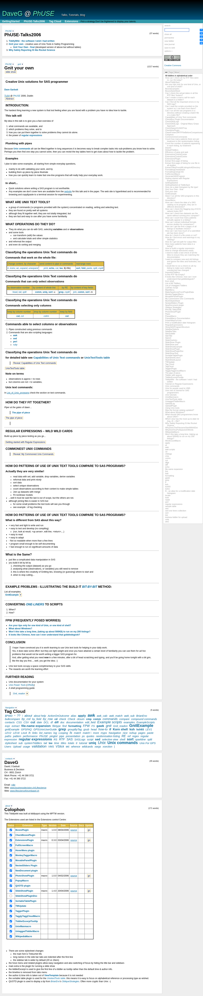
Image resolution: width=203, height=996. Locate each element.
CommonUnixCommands (176, 137)
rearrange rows (84, 264)
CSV (26, 722)
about (28, 715)
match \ (87, 732)
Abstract (10, 98)
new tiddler (169, 41)
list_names (45, 732)
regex (135, 736)
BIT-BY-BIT (89, 586)
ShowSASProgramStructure (177, 327)
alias (73, 715)
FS (93, 726)
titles (63, 743)
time (56, 743)
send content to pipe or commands (57, 264)
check (62, 719)
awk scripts (170, 449)
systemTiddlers (33, 743)
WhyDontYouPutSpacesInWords (179, 430)
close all (168, 34)
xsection (107, 746)
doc (62, 722)
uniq (167, 519)
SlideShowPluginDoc (174, 351)
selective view (110, 739)
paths (8, 736)
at (166, 445)
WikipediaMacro (172, 432)
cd (166, 452)
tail (20, 292)
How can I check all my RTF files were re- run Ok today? (181, 79)
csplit (100, 268)
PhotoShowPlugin (173, 312)
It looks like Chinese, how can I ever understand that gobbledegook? (180, 278)
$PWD (9, 715)
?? (18, 715)
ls (71, 733)
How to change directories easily (179, 250)
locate (167, 495)
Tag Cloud (55, 21)
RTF (62, 739)
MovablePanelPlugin (174, 296)
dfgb (167, 462)
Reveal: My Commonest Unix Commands (33, 454)
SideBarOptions (172, 329)
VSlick (60, 746)
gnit (19, 64)
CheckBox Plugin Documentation (179, 119)
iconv (12, 268)
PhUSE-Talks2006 (34, 21)
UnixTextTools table (173, 399)
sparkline (140, 739)
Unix (102, 742)
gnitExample (12, 729)
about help (40, 715)
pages (141, 732)
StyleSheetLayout (173, 360)
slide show (11, 72)
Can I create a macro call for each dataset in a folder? (180, 98)
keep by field (67, 311)
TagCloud (169, 366)
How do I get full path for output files (180, 242)
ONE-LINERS (35, 604)
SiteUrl (168, 338)
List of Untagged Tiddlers (176, 285)
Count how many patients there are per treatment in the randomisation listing (182, 140)
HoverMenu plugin (25, 850)
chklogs (168, 454)
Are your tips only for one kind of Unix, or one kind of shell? (40, 625)
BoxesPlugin (22, 830)
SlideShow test (171, 344)
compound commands (144, 719)
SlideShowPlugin (172, 349)
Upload (17, 746)
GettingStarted (11, 21)
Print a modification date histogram (180, 323)
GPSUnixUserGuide (45, 729)
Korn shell (169, 281)
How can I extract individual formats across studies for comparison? (180, 223)
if (165, 482)
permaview (169, 38)
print (46, 268)
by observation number (19, 287)
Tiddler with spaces (173, 375)
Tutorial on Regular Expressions (179, 384)
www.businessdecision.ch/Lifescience (28, 787)
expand (23, 268)
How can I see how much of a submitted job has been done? (182, 232)
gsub (86, 729)
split (95, 268)
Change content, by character (22, 264)
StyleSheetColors (172, 358)
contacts (10, 722)
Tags (171, 72)
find (64, 726)
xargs (98, 746)
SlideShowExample (173, 347)
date (39, 722)
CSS (19, 722)
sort (166, 513)
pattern (17, 736)
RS (55, 739)
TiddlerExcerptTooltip (174, 377)
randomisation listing (108, 736)
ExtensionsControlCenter (176, 154)
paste (89, 268)
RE (124, 736)
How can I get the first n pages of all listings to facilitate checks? (180, 227)
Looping (63, 732)
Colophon (169, 135)
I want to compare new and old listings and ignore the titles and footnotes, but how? (182, 261)
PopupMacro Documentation (177, 318)
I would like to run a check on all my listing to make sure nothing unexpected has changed (180, 268)
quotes (90, 736)
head (15, 292)
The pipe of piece (172, 373)
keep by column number (20, 311)
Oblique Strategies (173, 307)
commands (110, 719)
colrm (46, 316)
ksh (166, 484)
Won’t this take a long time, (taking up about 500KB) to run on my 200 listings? (181, 436)
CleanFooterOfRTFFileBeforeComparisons (183, 132)
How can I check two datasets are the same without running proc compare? (182, 214)
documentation (74, 722)
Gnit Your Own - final (174, 189)
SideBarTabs (170, 331)
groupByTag (75, 729)
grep (167, 480)
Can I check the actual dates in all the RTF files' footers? (181, 94)
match (77, 732)
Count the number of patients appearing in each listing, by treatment (182, 144)
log (55, 732)
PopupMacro (170, 316)
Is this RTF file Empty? (175, 274)
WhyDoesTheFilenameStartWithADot (181, 427)
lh (30, 732)
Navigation (10, 708)
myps (104, 732)
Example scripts (109, 722)
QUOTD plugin (23, 886)
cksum (80, 719)
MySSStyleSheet (172, 301)
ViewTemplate (51, 975)
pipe (61, 736)
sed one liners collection (175, 511)
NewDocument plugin (174, 305)
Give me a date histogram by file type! (181, 187)
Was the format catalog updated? (179, 410)
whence (75, 746)
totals (71, 743)
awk (167, 447)
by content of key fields (83, 287)
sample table (170, 506)
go (89, 830)
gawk (167, 478)
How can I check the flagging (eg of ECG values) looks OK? (183, 210)
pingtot (53, 736)
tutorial (83, 743)
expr (7, 726)
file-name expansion (174, 469)
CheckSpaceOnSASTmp (176, 128)
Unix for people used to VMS (177, 388)
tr (8, 268)
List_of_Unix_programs (18, 393)
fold (166, 473)
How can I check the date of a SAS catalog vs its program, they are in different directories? (180, 204)
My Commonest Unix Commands (179, 299)
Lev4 (24, 732)
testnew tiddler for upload (176, 517)
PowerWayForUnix (173, 320)
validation (39, 746)
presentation (73, 736)
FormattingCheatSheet (175, 170)
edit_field (90, 722)
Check (71, 719)
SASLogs (79, 739)
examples (129, 722)
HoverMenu (170, 200)
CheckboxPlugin (172, 130)
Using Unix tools (172, 408)
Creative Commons (172, 65)
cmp (167, 456)
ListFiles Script (171, 288)
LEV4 (16, 732)
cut (166, 460)
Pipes (167, 314)
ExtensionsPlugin (172, 159)
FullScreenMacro (172, 174)
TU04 (7, 96)
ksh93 (167, 487)
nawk (167, 500)
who (167, 521)
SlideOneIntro (171, 340)
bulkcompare (12, 719)
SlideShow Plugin (172, 342)
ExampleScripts (146, 722)
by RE (66, 287)
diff (166, 465)
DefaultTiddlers (171, 150)
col (22, 316)
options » (168, 51)
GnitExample (170, 194)
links (35, 732)
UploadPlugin (171, 406)
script (90, 739)
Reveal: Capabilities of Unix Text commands (34, 363)
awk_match (116, 715)
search (167, 25)
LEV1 (149, 729)
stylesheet (11, 743)
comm (167, 458)
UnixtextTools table (56, 978)
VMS (51, 746)
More (177, 72)
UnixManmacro (171, 397)
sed (166, 508)
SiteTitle (168, 336)
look (167, 497)
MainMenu (169, 290)
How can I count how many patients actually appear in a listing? (180, 219)
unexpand (33, 268)
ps (83, 736)
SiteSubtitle (170, 333)
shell (122, 739)
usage (26, 746)
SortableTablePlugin (174, 355)
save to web (169, 48)
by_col (26, 719)
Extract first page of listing (176, 161)
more (96, 732)
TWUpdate (170, 362)
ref (129, 736)
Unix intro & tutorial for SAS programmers (177, 391)
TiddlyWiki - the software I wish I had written (32, 41)
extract (15, 726)
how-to (102, 729)
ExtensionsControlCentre (176, 156)
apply (167, 443)
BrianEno (141, 715)
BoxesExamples (172, 89)
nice (125, 732)
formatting (169, 476)
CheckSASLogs (172, 121)
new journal (169, 44)
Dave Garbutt (11, 89)
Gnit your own (171, 191)
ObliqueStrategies (70, 981)
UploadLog (170, 403)
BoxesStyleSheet (172, 91)
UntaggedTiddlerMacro (175, 401)
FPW (86, 726)
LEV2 (8, 732)
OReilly (30, 685)
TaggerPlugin (171, 368)
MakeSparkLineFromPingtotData (179, 292)
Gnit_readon (19, 693)
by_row (48, 719)
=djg (13, 785)
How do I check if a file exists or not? (181, 235)
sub (20, 743)
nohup (133, 732)
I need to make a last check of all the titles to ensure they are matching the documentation (182, 255)
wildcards (87, 746)
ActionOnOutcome (58, 715)
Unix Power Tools (17, 685)
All (166, 72)
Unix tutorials (170, 395)
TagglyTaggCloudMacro (175, 371)
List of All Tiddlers (172, 283)
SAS (70, 739)
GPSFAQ (26, 729)
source (73, 830)
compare (124, 719)
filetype (56, 726)
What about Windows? (175, 412)
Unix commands (172, 386)
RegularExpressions (174, 325)
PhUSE (43, 13)
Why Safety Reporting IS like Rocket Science (32, 50)
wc (17, 268)
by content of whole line (45, 287)
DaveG (12, 13)
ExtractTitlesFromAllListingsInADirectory (182, 167)
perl (166, 502)
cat (56, 268)
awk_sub (129, 715)
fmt (166, 471)
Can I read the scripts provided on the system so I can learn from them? (181, 107)
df (52, 722)
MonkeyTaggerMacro (174, 294)
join (75, 292)
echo (167, 467)
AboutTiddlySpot (172, 82)
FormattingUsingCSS (174, 172)
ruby (15, 344)
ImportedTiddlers (172, 272)
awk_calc (102, 715)
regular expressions (173, 504)
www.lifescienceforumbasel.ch (24, 791)
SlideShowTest (171, 353)
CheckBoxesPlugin (25, 835)
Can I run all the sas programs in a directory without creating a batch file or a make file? (182, 112)
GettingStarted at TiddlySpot (177, 185)
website (68, 191)
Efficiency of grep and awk (176, 152)
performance (30, 736)
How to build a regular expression (179, 248)
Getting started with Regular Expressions (177, 179)
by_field (36, 719)
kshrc (167, 489)
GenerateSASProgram (175, 176)
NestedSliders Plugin (174, 303)
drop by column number (46, 311)
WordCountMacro (172, 441)
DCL (46, 722)
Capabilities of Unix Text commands (180, 117)
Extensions (71, 21)
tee (166, 515)
